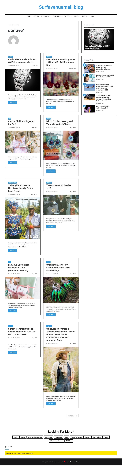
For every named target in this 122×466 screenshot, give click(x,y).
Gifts (10, 117)
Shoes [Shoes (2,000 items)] (52, 441)
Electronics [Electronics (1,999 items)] (56, 437)
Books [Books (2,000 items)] (12, 437)
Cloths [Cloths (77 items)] (21, 437)
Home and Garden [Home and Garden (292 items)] (94, 437)
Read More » (13, 101)
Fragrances (57, 16)
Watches (67, 16)
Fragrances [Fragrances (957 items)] (69, 437)
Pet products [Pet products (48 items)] (39, 441)
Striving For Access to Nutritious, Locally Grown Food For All (20, 187)
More (92, 16)
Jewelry (84, 16)
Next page (72, 415)
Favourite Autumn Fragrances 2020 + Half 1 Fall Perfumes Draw (60, 61)
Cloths (35, 16)
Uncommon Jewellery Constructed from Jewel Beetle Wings (58, 267)
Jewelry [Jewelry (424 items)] (109, 437)
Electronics (45, 16)
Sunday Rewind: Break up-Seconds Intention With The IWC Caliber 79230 (21, 331)
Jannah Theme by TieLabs (73, 462)
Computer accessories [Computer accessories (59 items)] (38, 437)
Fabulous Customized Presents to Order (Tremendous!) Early (18, 267)
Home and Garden (13, 181)
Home (28, 16)
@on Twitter (9, 447)
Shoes (76, 16)
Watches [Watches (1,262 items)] (83, 441)
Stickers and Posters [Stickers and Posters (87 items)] (67, 441)
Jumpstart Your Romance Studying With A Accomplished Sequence (104, 67)
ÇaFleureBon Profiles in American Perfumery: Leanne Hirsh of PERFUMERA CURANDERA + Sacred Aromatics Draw (60, 334)
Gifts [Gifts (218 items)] (80, 437)
